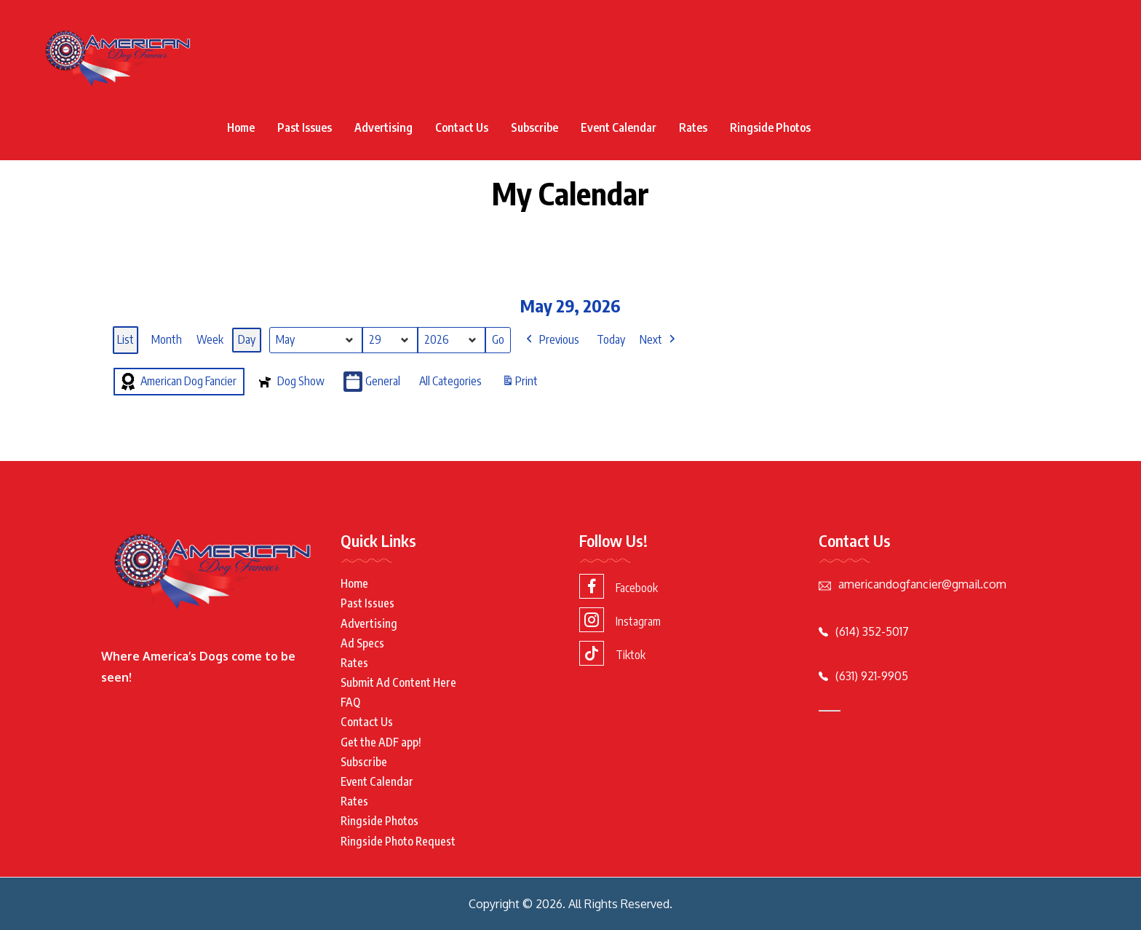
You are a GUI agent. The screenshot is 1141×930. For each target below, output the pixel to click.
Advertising (383, 127)
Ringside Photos (770, 127)
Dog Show (290, 381)
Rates (693, 127)
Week (209, 339)
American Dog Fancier (177, 381)
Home (241, 127)
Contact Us (461, 127)
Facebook (618, 586)
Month (166, 339)
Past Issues (304, 127)
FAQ (350, 702)
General (371, 382)
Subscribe (534, 127)
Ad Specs (362, 643)
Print (519, 384)
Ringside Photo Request (398, 841)
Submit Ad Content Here (398, 682)
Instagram (620, 619)
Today (611, 339)
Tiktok (612, 653)
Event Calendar (618, 127)
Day (246, 339)
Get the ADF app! (381, 742)
